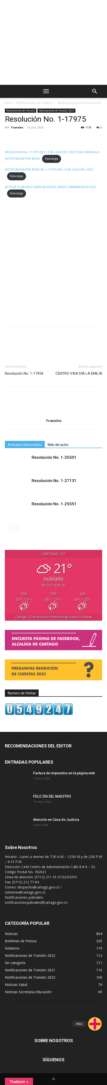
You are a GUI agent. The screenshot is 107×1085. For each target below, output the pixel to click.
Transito (17, 127)
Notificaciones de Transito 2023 (79, 103)
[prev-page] (8, 527)
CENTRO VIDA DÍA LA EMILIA (78, 373)
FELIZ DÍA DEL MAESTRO (52, 796)
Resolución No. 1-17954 (24, 373)
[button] (95, 1024)
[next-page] (16, 527)
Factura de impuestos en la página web (64, 773)
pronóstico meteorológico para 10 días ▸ (54, 617)
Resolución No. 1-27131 (54, 480)
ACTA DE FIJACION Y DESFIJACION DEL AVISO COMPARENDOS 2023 (50, 187)
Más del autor (58, 445)
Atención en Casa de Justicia (56, 820)
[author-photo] (53, 395)
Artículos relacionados (25, 445)
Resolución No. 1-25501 (54, 457)
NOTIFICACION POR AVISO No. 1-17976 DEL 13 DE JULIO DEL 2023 (49, 169)
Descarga (51, 158)
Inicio (8, 103)
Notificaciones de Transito (35, 103)
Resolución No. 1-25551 (54, 503)
